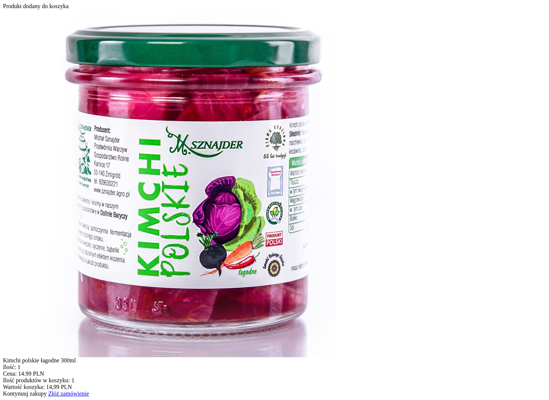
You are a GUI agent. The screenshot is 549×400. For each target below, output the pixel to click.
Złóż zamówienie (68, 393)
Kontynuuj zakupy (25, 393)
